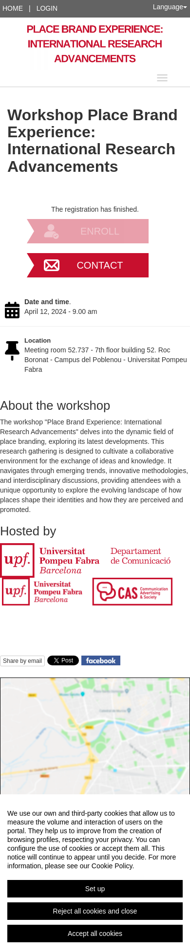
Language (170, 7)
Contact (99, 265)
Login (47, 8)
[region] (95, 873)
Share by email (22, 661)
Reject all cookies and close (95, 911)
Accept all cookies (95, 933)
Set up (95, 889)
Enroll (99, 231)
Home (12, 8)
